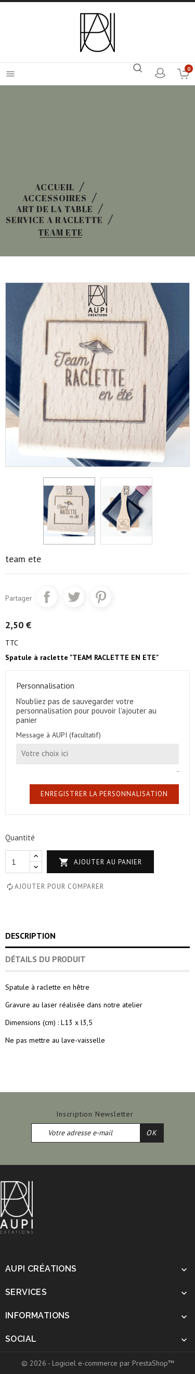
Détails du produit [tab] (45, 959)
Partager (46, 597)
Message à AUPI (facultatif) (58, 735)
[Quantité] (17, 861)
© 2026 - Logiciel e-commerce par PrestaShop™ (97, 1363)
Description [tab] (30, 935)
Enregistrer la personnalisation (104, 793)
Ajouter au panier (100, 862)
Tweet (73, 597)
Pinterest (100, 597)
